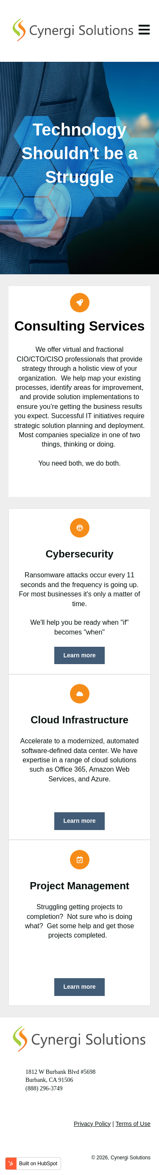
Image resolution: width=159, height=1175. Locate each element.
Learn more (79, 655)
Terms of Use (133, 1123)
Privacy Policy (92, 1123)
